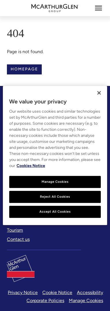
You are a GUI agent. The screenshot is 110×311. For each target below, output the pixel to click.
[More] (98, 8)
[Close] (99, 93)
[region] (55, 155)
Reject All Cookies (55, 197)
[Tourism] (15, 230)
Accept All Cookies (55, 212)
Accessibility (90, 292)
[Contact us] (18, 239)
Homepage (24, 69)
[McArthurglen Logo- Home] (55, 8)
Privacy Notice (23, 292)
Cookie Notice (57, 292)
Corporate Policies (45, 300)
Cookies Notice (31, 165)
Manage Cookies (86, 300)
